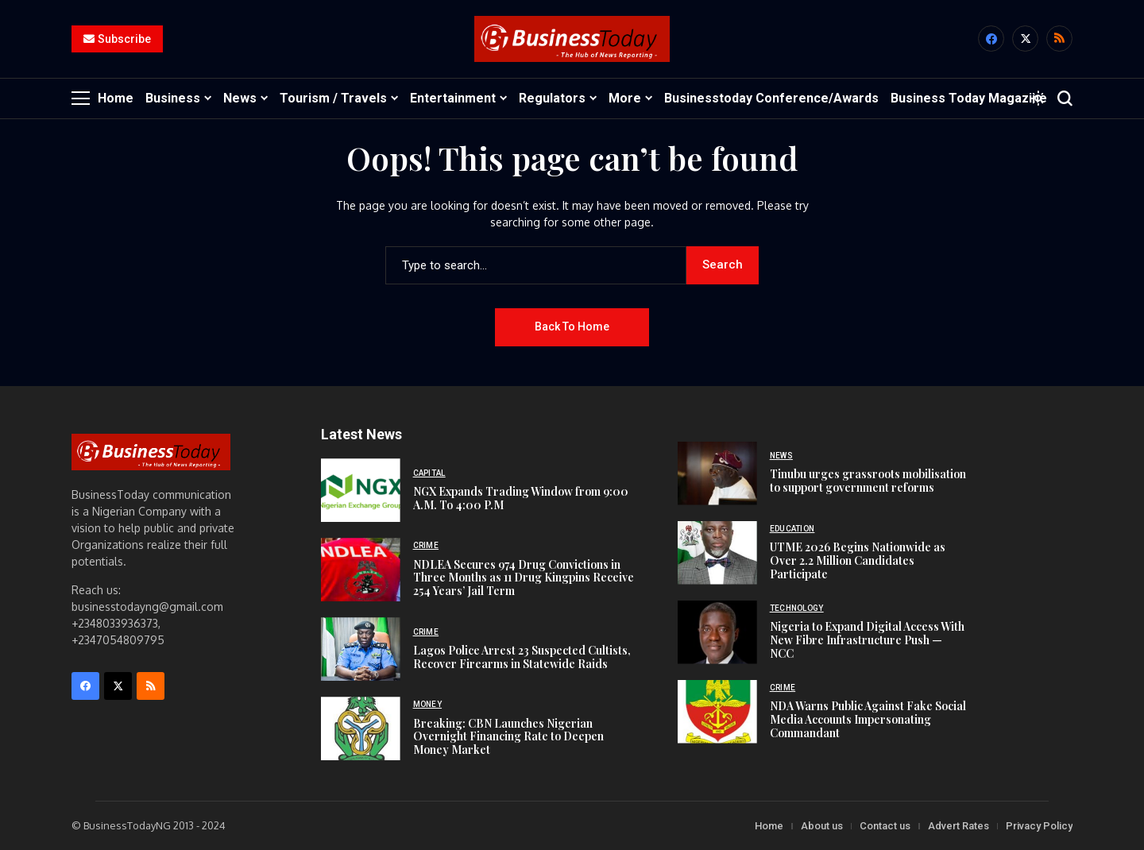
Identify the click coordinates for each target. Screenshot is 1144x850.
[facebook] (991, 39)
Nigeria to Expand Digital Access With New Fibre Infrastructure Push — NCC (867, 640)
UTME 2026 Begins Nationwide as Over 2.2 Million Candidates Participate (857, 560)
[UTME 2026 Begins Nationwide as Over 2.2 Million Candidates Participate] (717, 553)
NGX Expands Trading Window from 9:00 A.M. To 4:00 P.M (520, 498)
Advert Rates (958, 826)
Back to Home (572, 326)
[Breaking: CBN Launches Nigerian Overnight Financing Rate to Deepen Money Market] (360, 728)
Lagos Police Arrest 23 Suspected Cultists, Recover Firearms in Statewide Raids (522, 657)
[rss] (1059, 39)
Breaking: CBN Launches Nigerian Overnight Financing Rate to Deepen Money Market (508, 736)
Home (769, 826)
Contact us (885, 826)
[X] (1025, 39)
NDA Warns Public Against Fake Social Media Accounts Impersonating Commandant (868, 719)
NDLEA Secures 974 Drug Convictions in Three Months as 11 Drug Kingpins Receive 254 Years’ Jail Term (523, 577)
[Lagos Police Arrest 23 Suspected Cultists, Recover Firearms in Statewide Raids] (360, 649)
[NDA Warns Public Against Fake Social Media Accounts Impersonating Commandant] (717, 712)
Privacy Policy (1039, 826)
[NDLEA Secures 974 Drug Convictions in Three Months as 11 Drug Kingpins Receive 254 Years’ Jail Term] (360, 569)
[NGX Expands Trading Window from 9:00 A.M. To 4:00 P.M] (360, 490)
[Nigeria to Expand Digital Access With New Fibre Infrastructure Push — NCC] (717, 632)
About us (822, 826)
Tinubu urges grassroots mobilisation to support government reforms (868, 480)
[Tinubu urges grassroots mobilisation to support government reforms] (717, 473)
